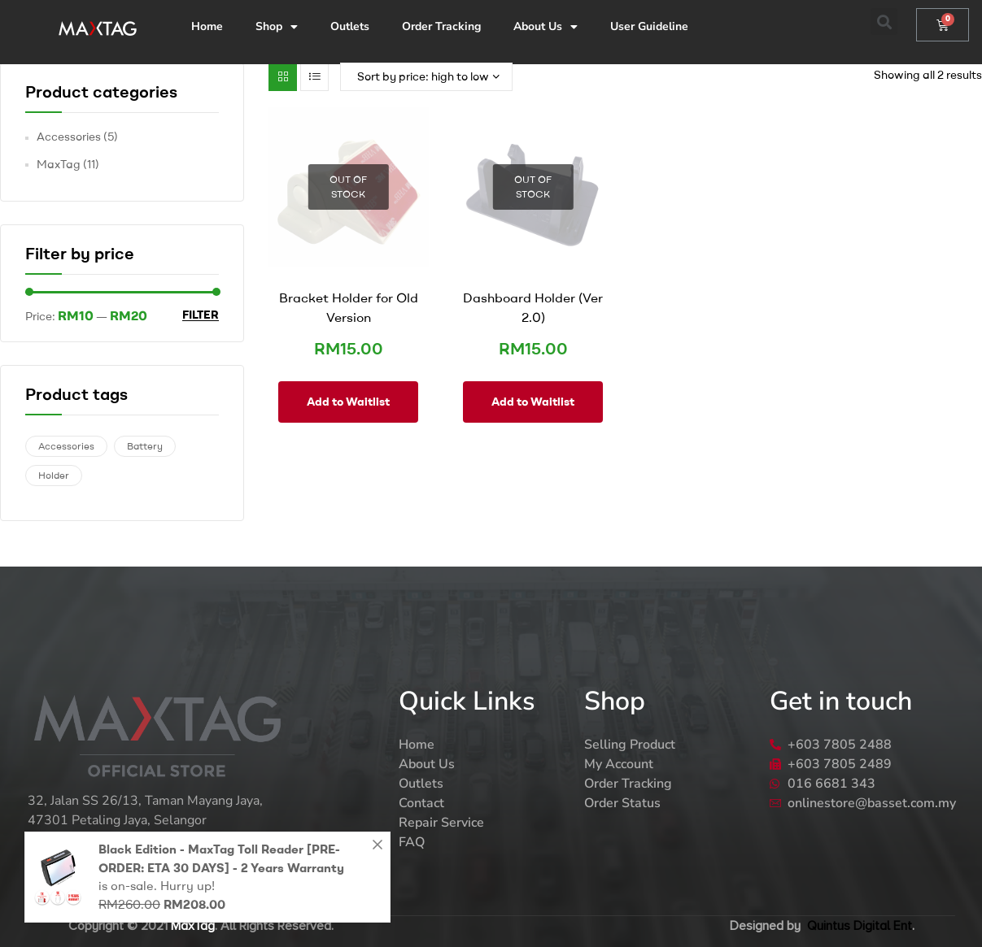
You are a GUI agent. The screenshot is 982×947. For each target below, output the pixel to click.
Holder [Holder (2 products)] (53, 475)
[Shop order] (426, 77)
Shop (276, 27)
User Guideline (649, 26)
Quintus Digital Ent (859, 926)
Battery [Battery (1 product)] (145, 446)
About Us (545, 27)
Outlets (349, 26)
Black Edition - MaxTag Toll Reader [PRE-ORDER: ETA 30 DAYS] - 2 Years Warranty (221, 858)
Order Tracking (441, 26)
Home (207, 26)
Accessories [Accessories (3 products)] (66, 446)
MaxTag (59, 164)
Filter (200, 315)
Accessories (69, 136)
